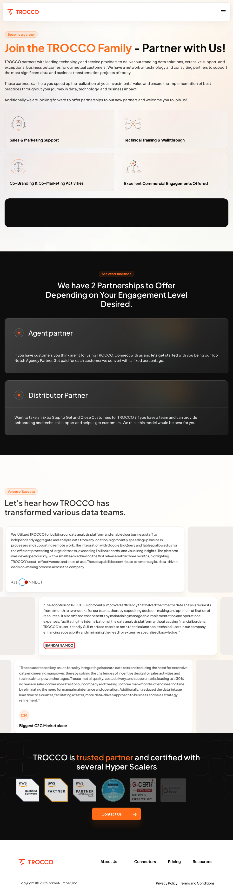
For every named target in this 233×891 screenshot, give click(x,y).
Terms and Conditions (197, 883)
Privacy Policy (167, 883)
